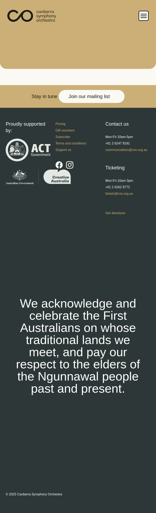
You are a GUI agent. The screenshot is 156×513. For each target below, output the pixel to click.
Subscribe (62, 137)
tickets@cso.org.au (119, 193)
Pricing (60, 124)
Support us (63, 150)
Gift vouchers (65, 130)
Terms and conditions (70, 143)
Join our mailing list (89, 96)
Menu (144, 16)
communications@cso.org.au (126, 150)
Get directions (115, 213)
